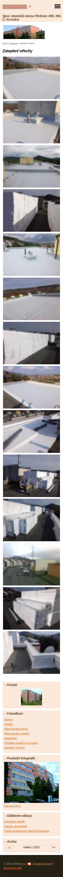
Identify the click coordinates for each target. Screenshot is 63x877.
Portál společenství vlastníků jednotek (26, 831)
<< (9, 847)
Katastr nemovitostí (15, 826)
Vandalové (10, 738)
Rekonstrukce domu (16, 728)
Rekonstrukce (12, 806)
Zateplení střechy (14, 747)
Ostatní (8, 724)
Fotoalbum (13, 43)
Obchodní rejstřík (14, 821)
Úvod (5, 43)
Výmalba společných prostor (21, 743)
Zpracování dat (12, 868)
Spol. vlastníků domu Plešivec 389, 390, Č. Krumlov (31, 17)
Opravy (8, 719)
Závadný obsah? (43, 863)
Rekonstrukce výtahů (16, 733)
